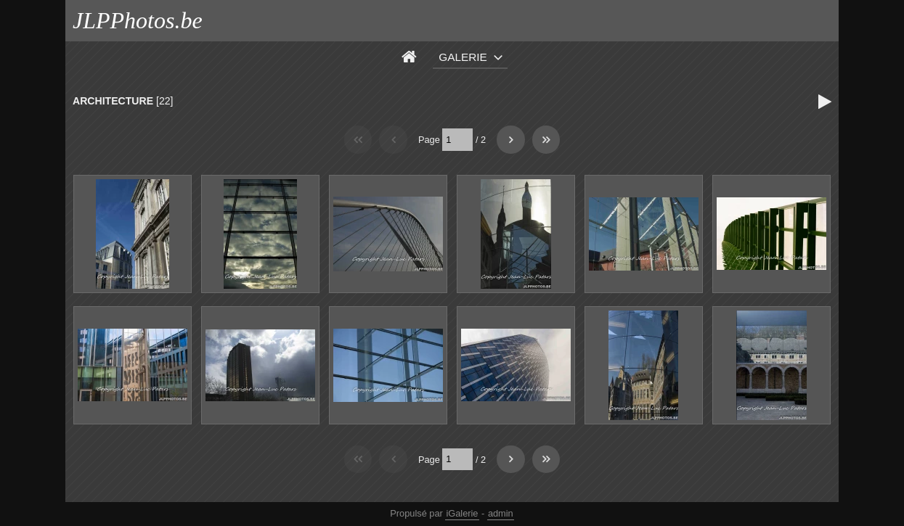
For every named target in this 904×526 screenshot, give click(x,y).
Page (429, 139)
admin (500, 513)
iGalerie (462, 513)
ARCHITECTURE (113, 101)
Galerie (463, 57)
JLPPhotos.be (138, 20)
